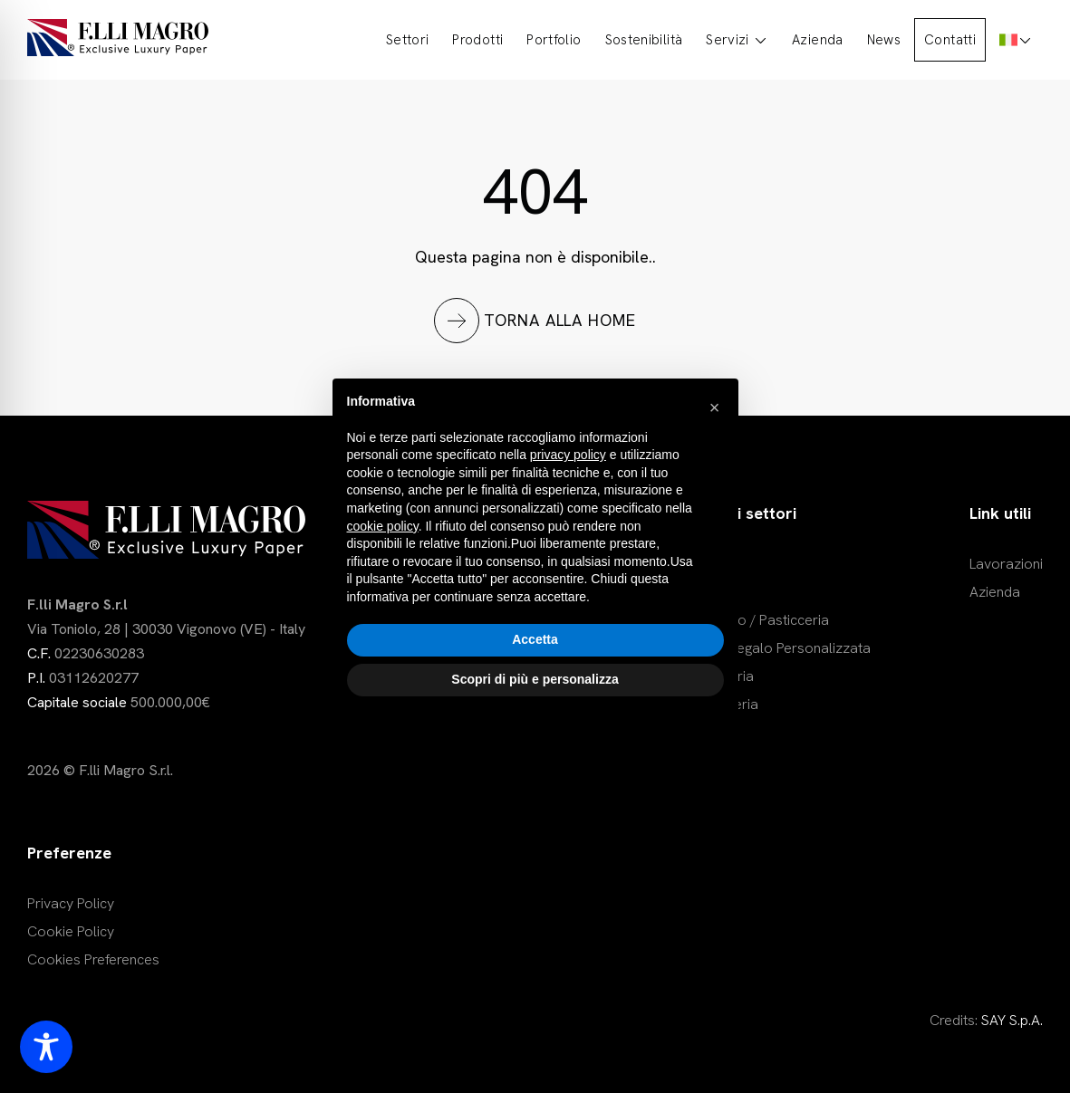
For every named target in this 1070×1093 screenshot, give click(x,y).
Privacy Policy (70, 903)
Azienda (817, 40)
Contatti (950, 40)
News (884, 40)
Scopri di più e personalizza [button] (534, 679)
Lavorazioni (1006, 563)
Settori (407, 40)
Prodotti (477, 40)
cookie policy (383, 526)
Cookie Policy (70, 931)
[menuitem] (1016, 40)
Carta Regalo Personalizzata (780, 647)
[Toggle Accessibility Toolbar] (46, 1047)
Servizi (737, 40)
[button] (714, 407)
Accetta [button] (535, 639)
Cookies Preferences (93, 959)
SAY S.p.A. (1012, 1020)
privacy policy (568, 454)
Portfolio (553, 40)
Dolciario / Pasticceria (759, 619)
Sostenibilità (644, 40)
